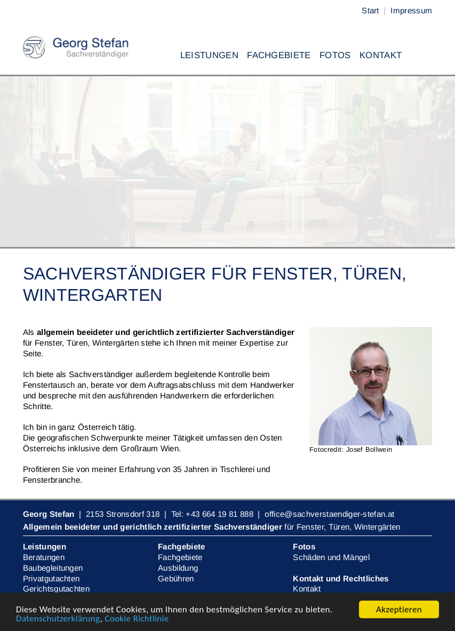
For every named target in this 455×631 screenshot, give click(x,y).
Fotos (335, 55)
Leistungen (209, 55)
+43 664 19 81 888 (219, 513)
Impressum (411, 10)
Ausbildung (178, 567)
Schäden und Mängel (331, 557)
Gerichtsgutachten (56, 588)
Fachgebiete (279, 55)
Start (370, 10)
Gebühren (176, 578)
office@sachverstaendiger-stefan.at (329, 513)
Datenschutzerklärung (58, 619)
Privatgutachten (51, 578)
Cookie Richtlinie (137, 619)
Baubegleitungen (53, 567)
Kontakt (381, 55)
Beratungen (44, 557)
